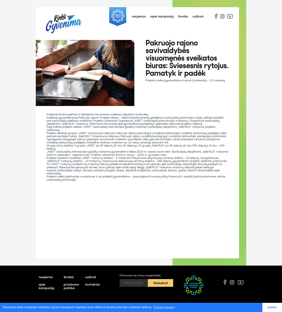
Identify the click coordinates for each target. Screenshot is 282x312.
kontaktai (92, 284)
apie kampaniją (162, 16)
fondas (183, 16)
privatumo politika (71, 286)
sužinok (198, 16)
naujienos (139, 16)
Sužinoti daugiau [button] (164, 307)
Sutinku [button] (272, 307)
